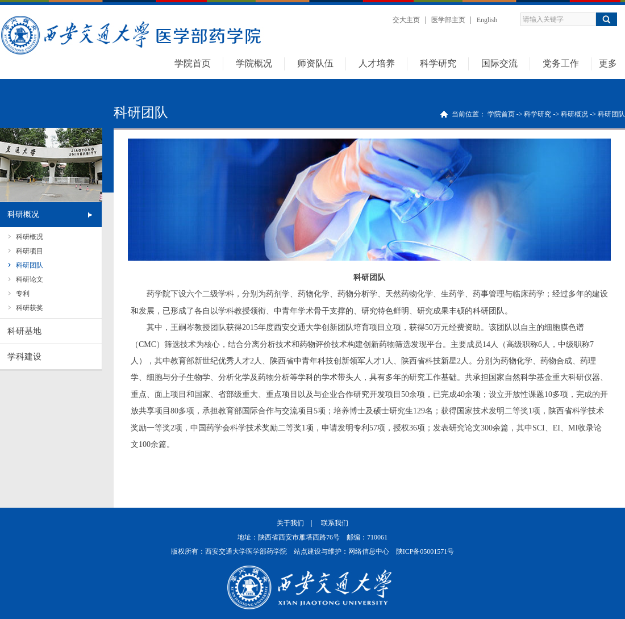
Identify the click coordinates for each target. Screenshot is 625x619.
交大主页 (406, 20)
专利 (23, 294)
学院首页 (192, 63)
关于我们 (290, 523)
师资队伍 (315, 63)
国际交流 (499, 63)
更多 (608, 63)
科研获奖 (29, 308)
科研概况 (23, 214)
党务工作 (561, 63)
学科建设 (24, 356)
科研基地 (24, 331)
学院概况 (254, 63)
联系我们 (334, 523)
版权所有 (184, 551)
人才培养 (377, 63)
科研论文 (29, 279)
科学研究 (438, 63)
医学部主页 (448, 20)
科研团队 (29, 265)
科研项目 (29, 251)
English (487, 20)
